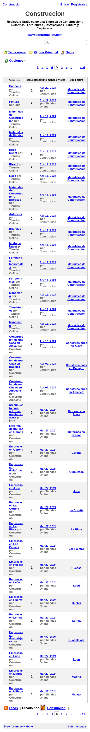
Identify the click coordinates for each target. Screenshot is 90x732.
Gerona (76, 452)
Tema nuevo (17, 52)
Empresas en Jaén (16, 486)
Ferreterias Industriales (16, 262)
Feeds (13, 708)
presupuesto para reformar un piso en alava (16, 411)
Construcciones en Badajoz (76, 366)
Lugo (76, 659)
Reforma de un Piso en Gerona (16, 428)
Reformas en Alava (76, 412)
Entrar (64, 4)
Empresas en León (16, 581)
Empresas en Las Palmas (16, 544)
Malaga (76, 694)
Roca (12, 175)
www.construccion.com (45, 35)
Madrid (76, 676)
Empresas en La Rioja (16, 526)
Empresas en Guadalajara (16, 636)
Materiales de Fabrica (16, 133)
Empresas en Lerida (16, 616)
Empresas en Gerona (16, 448)
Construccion (12, 4)
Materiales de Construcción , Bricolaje (16, 193)
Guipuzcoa (76, 471)
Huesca (77, 567)
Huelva (76, 602)
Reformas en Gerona (76, 433)
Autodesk (15, 213)
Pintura (14, 101)
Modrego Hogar (15, 245)
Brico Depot (13, 151)
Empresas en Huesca (16, 563)
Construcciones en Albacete (76, 390)
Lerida (76, 620)
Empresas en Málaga (16, 690)
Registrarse (79, 4)
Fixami (13, 164)
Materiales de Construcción (76, 90)
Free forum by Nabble (18, 726)
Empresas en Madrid (16, 672)
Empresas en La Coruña (16, 505)
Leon (76, 585)
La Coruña (77, 510)
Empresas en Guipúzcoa (16, 469)
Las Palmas (76, 548)
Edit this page (77, 726)
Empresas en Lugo (16, 654)
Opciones (16, 60)
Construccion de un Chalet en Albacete (16, 386)
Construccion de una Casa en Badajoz (16, 362)
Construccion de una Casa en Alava (16, 341)
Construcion (56, 708)
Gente (70, 52)
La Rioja (76, 529)
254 (82, 67)
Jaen (76, 491)
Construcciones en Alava (76, 344)
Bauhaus (15, 85)
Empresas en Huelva (16, 598)
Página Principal (46, 52)
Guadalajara (76, 639)
